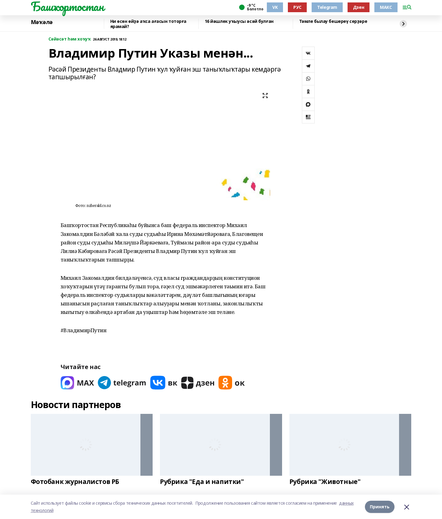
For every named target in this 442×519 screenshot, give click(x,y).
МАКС (386, 7)
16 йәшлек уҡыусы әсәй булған (239, 21)
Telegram (327, 7)
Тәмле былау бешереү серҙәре (333, 21)
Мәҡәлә (42, 22)
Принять (380, 507)
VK (275, 7)
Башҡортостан (67, 6)
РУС (297, 7)
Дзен (358, 7)
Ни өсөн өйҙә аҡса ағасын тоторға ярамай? (148, 24)
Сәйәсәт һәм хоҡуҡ (69, 39)
